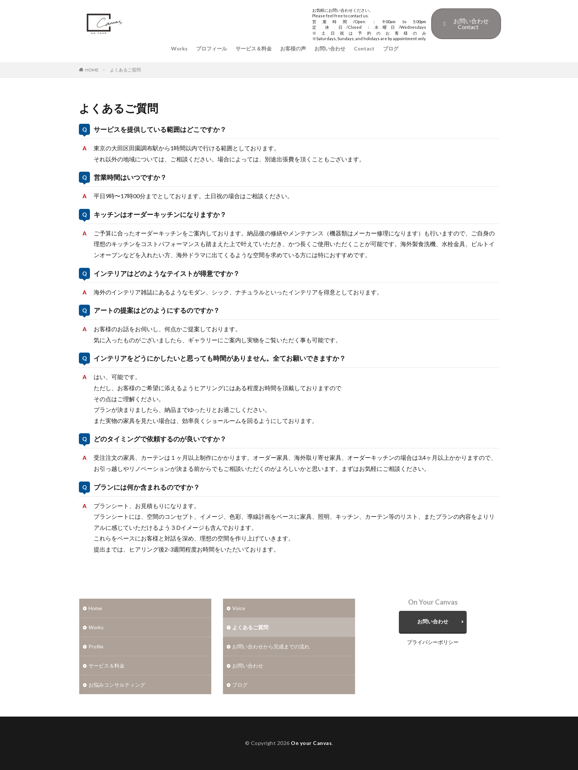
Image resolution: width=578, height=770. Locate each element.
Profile (96, 646)
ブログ (390, 48)
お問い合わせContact (466, 23)
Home (95, 608)
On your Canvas (311, 743)
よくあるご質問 (125, 70)
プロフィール (211, 48)
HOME (92, 70)
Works (179, 48)
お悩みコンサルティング (116, 685)
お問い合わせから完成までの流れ (271, 646)
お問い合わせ (329, 48)
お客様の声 (293, 48)
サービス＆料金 (254, 48)
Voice (238, 608)
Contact (364, 48)
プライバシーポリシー (433, 642)
